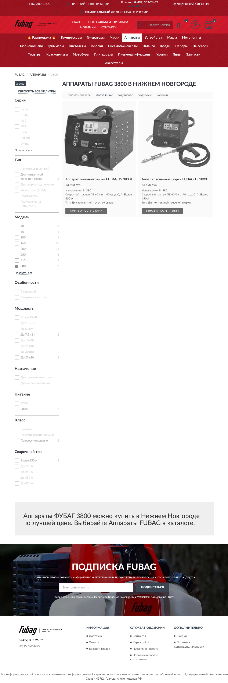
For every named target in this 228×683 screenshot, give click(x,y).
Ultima (25, 143)
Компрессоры (71, 37)
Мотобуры (81, 54)
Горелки (97, 46)
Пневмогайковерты (123, 46)
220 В (24, 403)
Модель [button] (22, 217)
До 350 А (27, 477)
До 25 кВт (27, 357)
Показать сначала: (78, 95)
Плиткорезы (103, 54)
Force (24, 109)
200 (23, 249)
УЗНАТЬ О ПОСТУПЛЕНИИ (86, 210)
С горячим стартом (34, 297)
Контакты (109, 27)
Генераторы (96, 37)
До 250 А (27, 472)
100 (23, 237)
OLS (23, 126)
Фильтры (34, 54)
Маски (114, 37)
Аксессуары (114, 63)
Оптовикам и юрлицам (108, 22)
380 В (24, 409)
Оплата (94, 642)
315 (23, 260)
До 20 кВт (27, 351)
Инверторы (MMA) (33, 190)
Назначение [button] (25, 369)
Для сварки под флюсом (37, 184)
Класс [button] (20, 420)
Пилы (177, 54)
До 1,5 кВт (28, 323)
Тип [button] (18, 160)
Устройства (153, 37)
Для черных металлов (35, 383)
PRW (24, 132)
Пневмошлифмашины (134, 54)
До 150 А (27, 466)
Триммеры (56, 46)
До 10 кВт (27, 340)
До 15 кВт (27, 346)
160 (23, 243)
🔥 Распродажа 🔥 (41, 37)
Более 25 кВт (30, 317)
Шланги (149, 46)
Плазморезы (29, 196)
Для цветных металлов (36, 377)
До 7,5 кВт (28, 334)
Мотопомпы (191, 37)
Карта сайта (141, 642)
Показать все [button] (23, 150)
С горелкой (28, 291)
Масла (172, 37)
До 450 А (27, 483)
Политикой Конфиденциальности (114, 597)
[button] (139, 5)
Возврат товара (99, 648)
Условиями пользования (151, 597)
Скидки (182, 636)
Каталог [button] (76, 22)
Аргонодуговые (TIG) (35, 168)
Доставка (95, 636)
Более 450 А (29, 460)
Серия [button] (20, 100)
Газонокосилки (31, 46)
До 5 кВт (27, 329)
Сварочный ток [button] (28, 452)
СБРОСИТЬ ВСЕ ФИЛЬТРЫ (37, 91)
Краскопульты (57, 54)
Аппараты (132, 37)
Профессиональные (34, 440)
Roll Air (25, 138)
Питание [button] (22, 394)
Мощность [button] (24, 309)
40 (22, 226)
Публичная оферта (145, 648)
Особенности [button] (27, 283)
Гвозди (165, 46)
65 (22, 231)
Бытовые (27, 429)
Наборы (181, 46)
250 (23, 254)
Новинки (88, 27)
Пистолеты (77, 46)
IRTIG (24, 115)
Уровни (162, 54)
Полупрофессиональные (37, 434)
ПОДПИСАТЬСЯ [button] (152, 587)
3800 (24, 266)
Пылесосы (200, 46)
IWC (23, 120)
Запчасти (193, 54)
